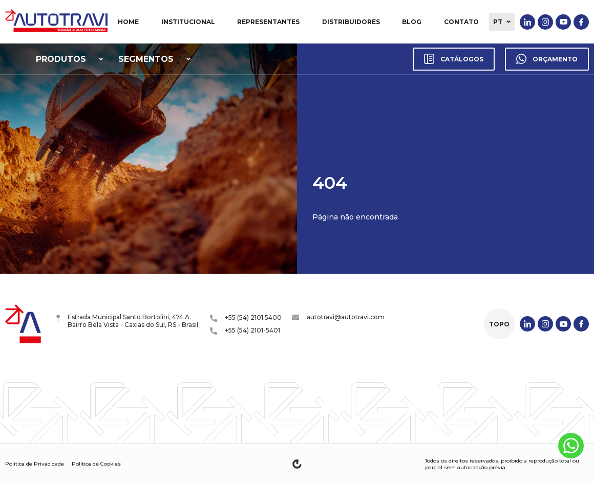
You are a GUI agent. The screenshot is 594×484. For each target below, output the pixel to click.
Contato (461, 22)
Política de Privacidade (34, 463)
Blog (411, 22)
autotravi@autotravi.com (338, 317)
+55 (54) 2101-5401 (245, 330)
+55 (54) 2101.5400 (246, 318)
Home (128, 22)
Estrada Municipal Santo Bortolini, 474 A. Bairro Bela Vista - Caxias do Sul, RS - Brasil (127, 320)
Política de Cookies (96, 463)
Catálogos (453, 59)
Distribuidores (351, 22)
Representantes (268, 22)
